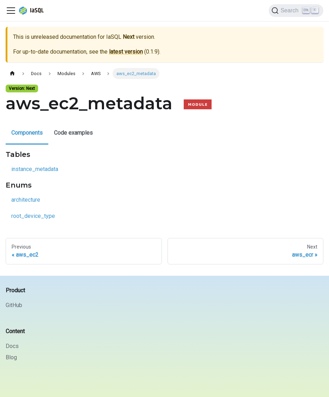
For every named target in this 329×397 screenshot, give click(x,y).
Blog (11, 357)
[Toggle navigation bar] (11, 10)
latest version (126, 51)
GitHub (14, 305)
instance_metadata (34, 169)
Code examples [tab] (73, 132)
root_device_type (33, 216)
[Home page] (12, 73)
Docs (12, 346)
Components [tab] (27, 132)
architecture (25, 199)
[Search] (296, 10)
